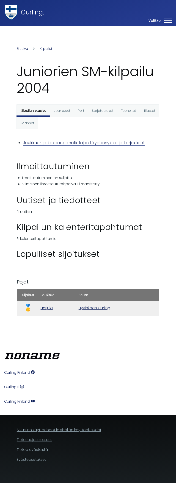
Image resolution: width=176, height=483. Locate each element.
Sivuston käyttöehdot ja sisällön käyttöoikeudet (59, 429)
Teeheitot (128, 110)
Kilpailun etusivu (33, 110)
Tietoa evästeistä (32, 449)
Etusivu (22, 48)
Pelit (81, 110)
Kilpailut (46, 48)
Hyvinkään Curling (94, 308)
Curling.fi (34, 12)
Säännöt (27, 123)
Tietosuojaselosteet (34, 439)
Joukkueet (62, 110)
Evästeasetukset (31, 459)
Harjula (47, 308)
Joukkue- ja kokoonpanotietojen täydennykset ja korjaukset (84, 143)
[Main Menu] (158, 21)
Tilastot (149, 110)
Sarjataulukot (102, 110)
